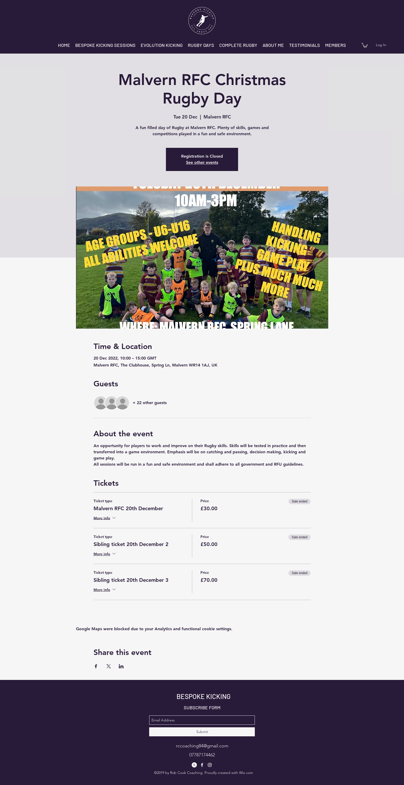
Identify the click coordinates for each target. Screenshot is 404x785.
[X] (194, 764)
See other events (202, 162)
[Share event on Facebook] (96, 666)
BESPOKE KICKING (203, 696)
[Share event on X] (108, 666)
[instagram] (209, 764)
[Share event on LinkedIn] (121, 666)
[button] (364, 45)
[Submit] (202, 731)
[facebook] (202, 764)
